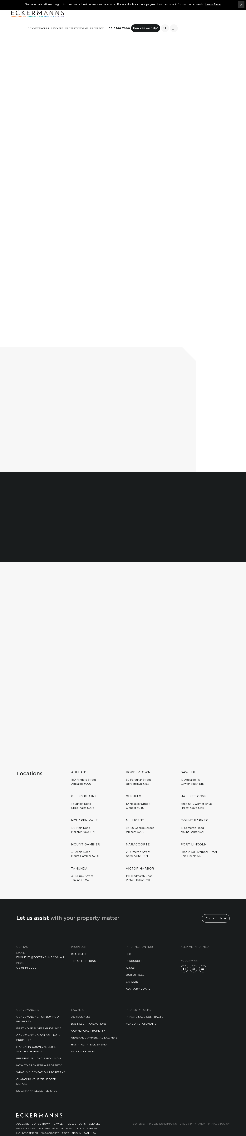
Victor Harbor (27, 1129)
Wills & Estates (83, 1043)
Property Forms (134, 19)
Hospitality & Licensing (89, 1036)
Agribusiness (81, 1008)
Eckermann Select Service (36, 1082)
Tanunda (90, 1124)
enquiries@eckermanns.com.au (40, 949)
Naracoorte (50, 1124)
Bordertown (41, 1115)
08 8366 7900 (177, 20)
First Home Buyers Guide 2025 (39, 1020)
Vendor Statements (141, 1015)
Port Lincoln (71, 1124)
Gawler (58, 1115)
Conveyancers (96, 19)
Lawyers (115, 19)
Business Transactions (89, 1015)
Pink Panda (197, 1115)
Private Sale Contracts (144, 1008)
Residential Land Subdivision (38, 1050)
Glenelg (95, 1115)
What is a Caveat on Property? (40, 1064)
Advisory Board (138, 980)
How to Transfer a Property (39, 1057)
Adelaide (22, 1115)
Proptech (154, 19)
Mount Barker (86, 1120)
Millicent (67, 1120)
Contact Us (215, 909)
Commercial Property (88, 1022)
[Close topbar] (241, 4)
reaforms (78, 945)
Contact (23, 938)
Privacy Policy (219, 1115)
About (131, 959)
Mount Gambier (27, 1124)
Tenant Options (83, 952)
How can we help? (203, 19)
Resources (134, 952)
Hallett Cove (26, 1120)
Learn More (213, 4)
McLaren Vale (48, 1120)
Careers (132, 973)
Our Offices (135, 966)
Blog (129, 945)
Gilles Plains (76, 1115)
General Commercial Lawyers (94, 1029)
